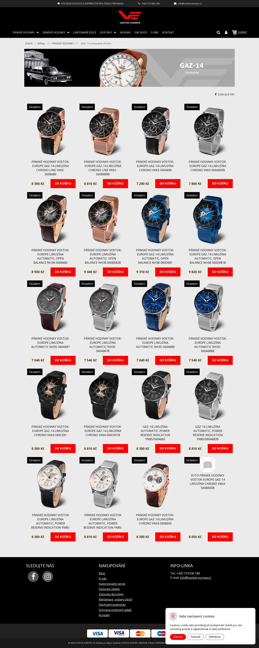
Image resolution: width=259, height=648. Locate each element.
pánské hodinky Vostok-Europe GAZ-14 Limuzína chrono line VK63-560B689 (50, 168)
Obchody (141, 32)
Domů (29, 43)
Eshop (41, 43)
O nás (154, 32)
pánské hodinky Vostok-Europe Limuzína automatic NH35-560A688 (155, 343)
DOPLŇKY (106, 32)
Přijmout (178, 636)
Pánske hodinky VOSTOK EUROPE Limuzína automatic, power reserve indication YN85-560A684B (102, 523)
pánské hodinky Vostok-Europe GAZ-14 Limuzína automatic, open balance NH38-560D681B (208, 256)
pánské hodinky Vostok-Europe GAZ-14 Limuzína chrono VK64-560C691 (50, 431)
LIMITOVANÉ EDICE (84, 32)
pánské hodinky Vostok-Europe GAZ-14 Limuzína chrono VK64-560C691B (103, 431)
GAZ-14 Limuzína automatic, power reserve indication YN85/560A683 (155, 433)
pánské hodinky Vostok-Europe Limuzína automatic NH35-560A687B (103, 345)
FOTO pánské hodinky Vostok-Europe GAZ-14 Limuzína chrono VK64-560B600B (208, 481)
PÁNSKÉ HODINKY (24, 32)
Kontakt (168, 32)
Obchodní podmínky (112, 605)
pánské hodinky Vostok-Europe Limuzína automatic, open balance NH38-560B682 (50, 256)
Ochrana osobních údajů (115, 610)
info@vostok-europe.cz (190, 3)
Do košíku (63, 183)
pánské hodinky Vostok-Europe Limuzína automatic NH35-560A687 (50, 343)
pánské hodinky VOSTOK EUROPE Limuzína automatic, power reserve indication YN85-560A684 (50, 523)
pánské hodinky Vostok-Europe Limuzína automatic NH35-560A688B (208, 345)
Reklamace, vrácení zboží (115, 599)
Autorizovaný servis (112, 584)
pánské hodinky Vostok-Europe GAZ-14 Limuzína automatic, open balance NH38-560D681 (155, 256)
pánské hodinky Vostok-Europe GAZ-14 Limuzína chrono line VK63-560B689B (103, 168)
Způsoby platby (109, 589)
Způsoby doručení (111, 594)
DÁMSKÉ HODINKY (53, 32)
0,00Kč (239, 32)
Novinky (125, 32)
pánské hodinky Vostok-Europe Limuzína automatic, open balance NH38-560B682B (103, 256)
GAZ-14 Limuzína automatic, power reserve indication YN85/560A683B (208, 433)
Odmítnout (215, 636)
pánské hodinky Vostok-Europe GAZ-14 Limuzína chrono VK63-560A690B (208, 166)
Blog (102, 573)
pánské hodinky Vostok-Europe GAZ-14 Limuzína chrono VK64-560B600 (155, 519)
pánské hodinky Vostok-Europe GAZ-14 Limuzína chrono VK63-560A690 (155, 166)
